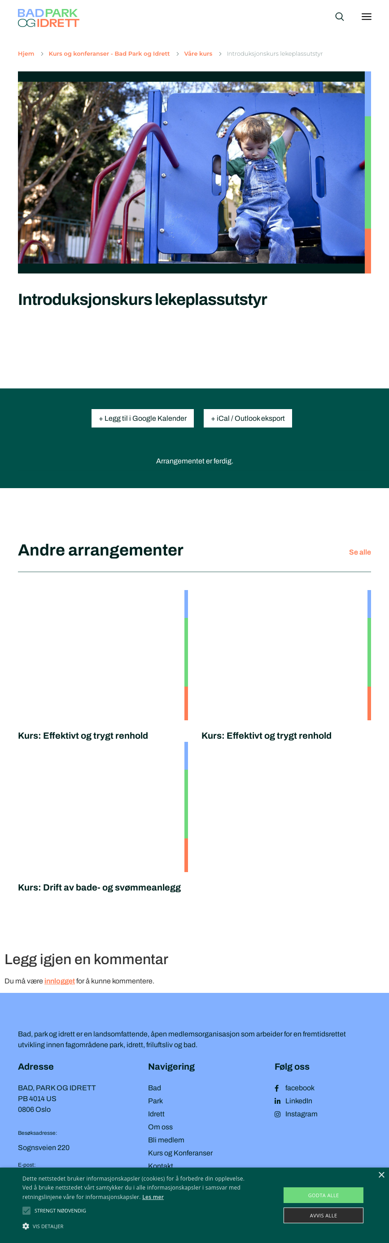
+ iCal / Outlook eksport (248, 418)
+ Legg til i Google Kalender (143, 418)
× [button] (381, 1175)
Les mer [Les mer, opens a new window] (153, 1197)
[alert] (194, 1205)
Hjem (26, 53)
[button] (60, 1211)
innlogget (59, 981)
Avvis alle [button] (323, 1215)
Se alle (360, 552)
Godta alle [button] (323, 1195)
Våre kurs (198, 53)
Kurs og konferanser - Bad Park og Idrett (109, 53)
